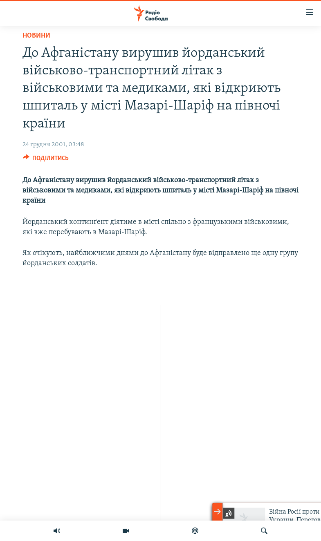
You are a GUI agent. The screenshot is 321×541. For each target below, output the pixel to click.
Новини (36, 36)
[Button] (46, 160)
